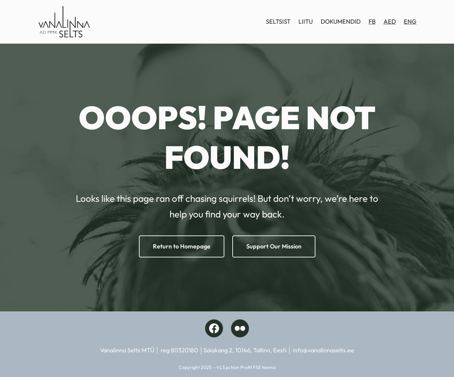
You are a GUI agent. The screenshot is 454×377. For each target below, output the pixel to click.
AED (390, 21)
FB (372, 21)
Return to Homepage (181, 246)
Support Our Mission (273, 246)
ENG (410, 21)
